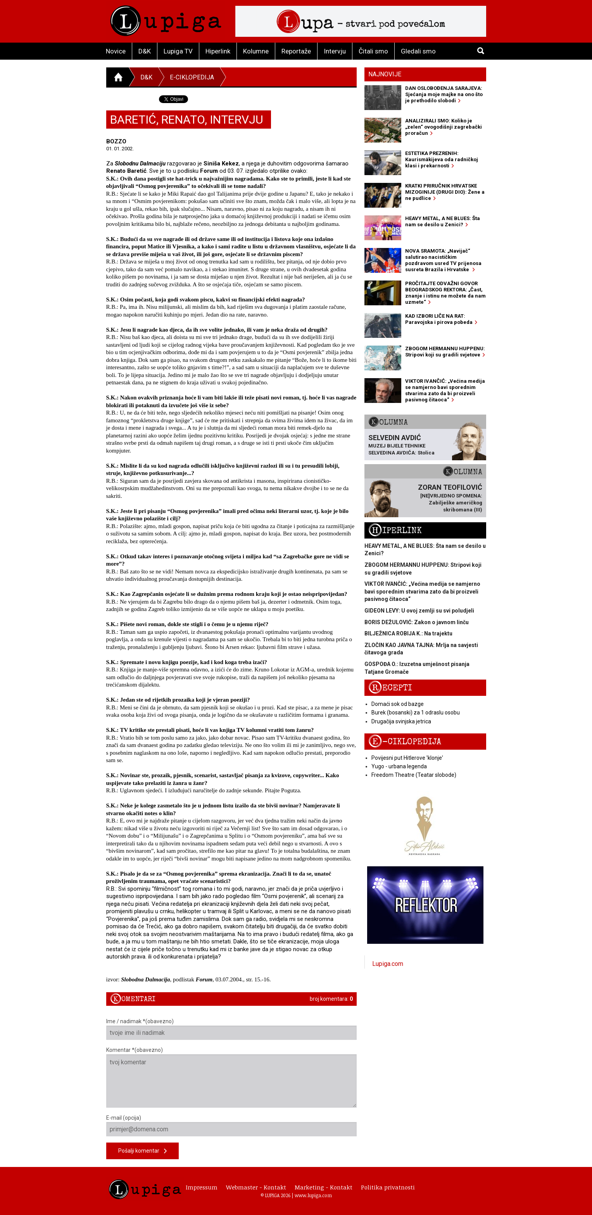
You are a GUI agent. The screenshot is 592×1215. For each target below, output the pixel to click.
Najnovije (384, 74)
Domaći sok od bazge (397, 704)
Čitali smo (373, 51)
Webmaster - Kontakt (256, 1187)
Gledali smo (418, 51)
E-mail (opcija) (231, 1125)
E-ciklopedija (192, 77)
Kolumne (256, 51)
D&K (144, 51)
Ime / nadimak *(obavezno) (231, 1029)
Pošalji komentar (142, 1151)
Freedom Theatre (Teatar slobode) (413, 775)
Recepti (390, 688)
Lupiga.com (387, 963)
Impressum (201, 1187)
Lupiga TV (178, 51)
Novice (116, 51)
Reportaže (296, 51)
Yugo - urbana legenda (399, 766)
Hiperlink (217, 51)
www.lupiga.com (313, 1195)
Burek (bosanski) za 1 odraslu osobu (415, 712)
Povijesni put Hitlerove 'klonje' (407, 758)
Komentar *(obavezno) (231, 1077)
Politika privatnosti (388, 1187)
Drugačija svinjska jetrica (401, 721)
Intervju (335, 51)
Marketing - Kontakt (323, 1187)
